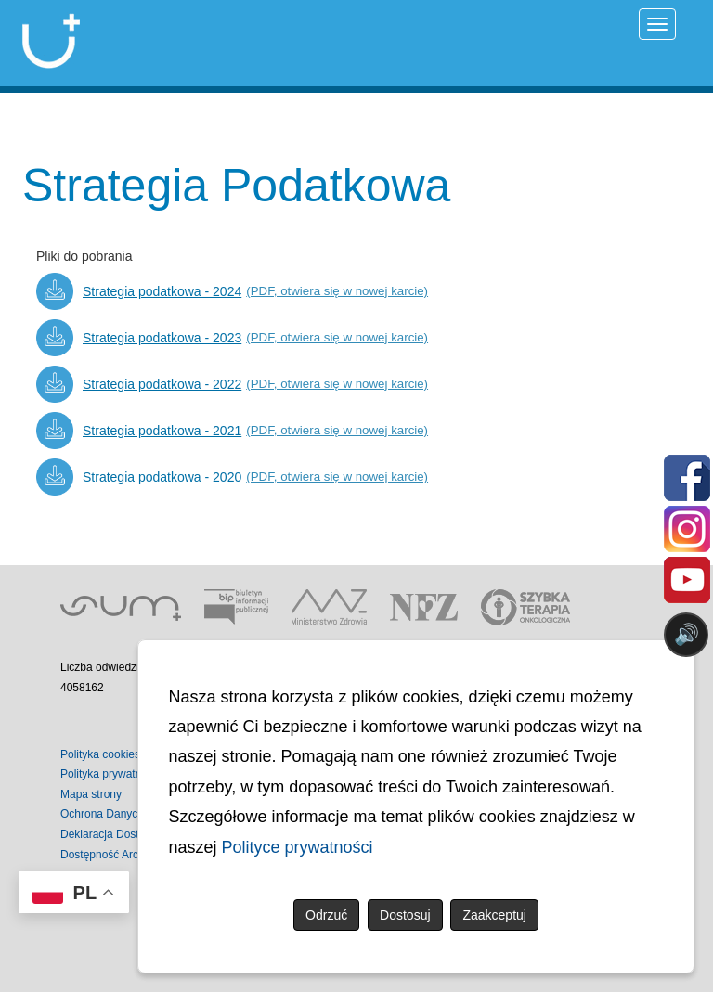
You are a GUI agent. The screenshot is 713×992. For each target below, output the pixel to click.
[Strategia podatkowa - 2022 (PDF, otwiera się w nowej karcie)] (232, 384)
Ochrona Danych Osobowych (132, 813)
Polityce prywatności (297, 847)
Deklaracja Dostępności (118, 834)
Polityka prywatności (111, 773)
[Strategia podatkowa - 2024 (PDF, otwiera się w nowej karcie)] (232, 291)
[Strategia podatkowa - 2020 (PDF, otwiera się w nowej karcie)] (232, 477)
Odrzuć (326, 915)
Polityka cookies (100, 754)
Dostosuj (405, 915)
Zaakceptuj (493, 915)
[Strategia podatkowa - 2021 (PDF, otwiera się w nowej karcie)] (232, 430)
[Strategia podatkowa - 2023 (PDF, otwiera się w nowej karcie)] (232, 337)
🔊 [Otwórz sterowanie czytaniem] (686, 634)
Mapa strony (91, 794)
